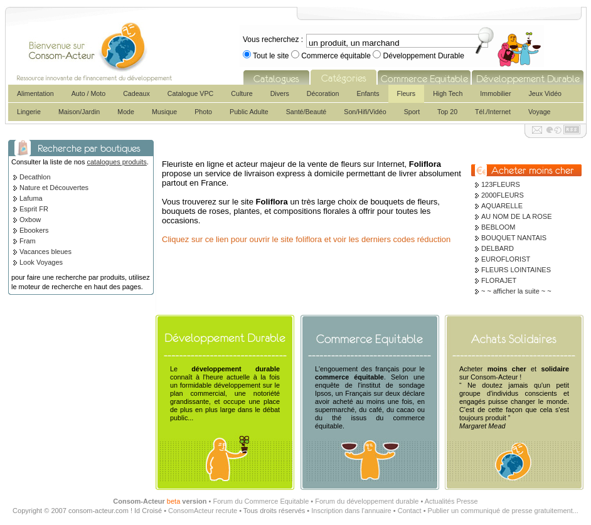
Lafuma (31, 198)
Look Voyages (41, 262)
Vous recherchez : (273, 39)
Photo (203, 111)
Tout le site (271, 55)
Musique (164, 111)
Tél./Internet (493, 111)
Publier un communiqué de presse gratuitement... (503, 510)
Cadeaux (136, 93)
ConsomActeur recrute (202, 510)
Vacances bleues (45, 251)
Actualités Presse (451, 501)
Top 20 (447, 111)
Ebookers (33, 230)
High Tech (447, 93)
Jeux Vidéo (545, 93)
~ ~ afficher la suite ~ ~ (516, 291)
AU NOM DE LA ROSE (516, 216)
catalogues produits (116, 162)
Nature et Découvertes (53, 187)
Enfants (367, 93)
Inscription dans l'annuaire (351, 510)
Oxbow (30, 219)
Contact (410, 510)
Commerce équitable (336, 55)
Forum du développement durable (366, 501)
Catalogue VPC (190, 93)
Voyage (539, 111)
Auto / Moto (89, 93)
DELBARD (497, 248)
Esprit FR (33, 209)
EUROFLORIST (505, 259)
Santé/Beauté (306, 111)
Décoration (323, 93)
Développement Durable (422, 55)
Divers (279, 93)
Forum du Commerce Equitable (261, 501)
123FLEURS (500, 184)
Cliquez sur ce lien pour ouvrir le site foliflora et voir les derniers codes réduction (306, 239)
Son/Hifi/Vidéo (365, 111)
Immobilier (495, 93)
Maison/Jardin (79, 111)
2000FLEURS (502, 195)
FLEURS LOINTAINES (516, 269)
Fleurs (406, 93)
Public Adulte (249, 111)
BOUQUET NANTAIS (513, 237)
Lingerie (29, 111)
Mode (125, 111)
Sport (412, 111)
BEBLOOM (498, 227)
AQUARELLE (502, 205)
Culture (241, 93)
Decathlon (35, 177)
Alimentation (35, 93)
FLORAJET (498, 280)
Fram (27, 241)
